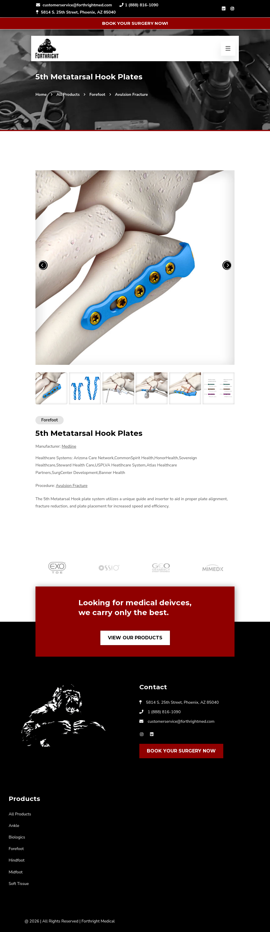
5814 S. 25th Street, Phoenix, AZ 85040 (75, 12)
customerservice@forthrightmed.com (73, 5)
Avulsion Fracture (131, 94)
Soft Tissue (19, 883)
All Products (68, 94)
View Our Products (135, 637)
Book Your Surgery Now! (135, 23)
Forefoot (97, 94)
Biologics (17, 837)
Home (41, 94)
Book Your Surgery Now (181, 751)
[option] (57, 568)
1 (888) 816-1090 (138, 5)
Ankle (14, 825)
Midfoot (15, 872)
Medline (69, 446)
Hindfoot (17, 860)
